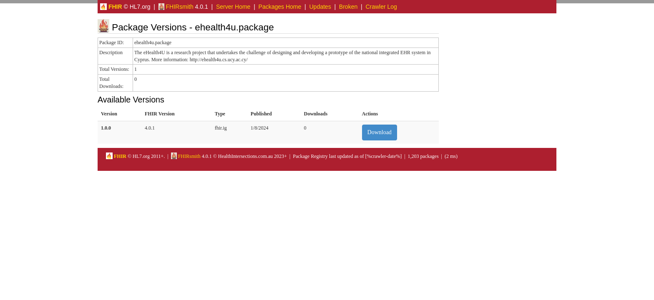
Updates (320, 6)
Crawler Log (381, 6)
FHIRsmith (176, 6)
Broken (348, 6)
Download (379, 132)
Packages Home (280, 6)
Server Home (233, 6)
